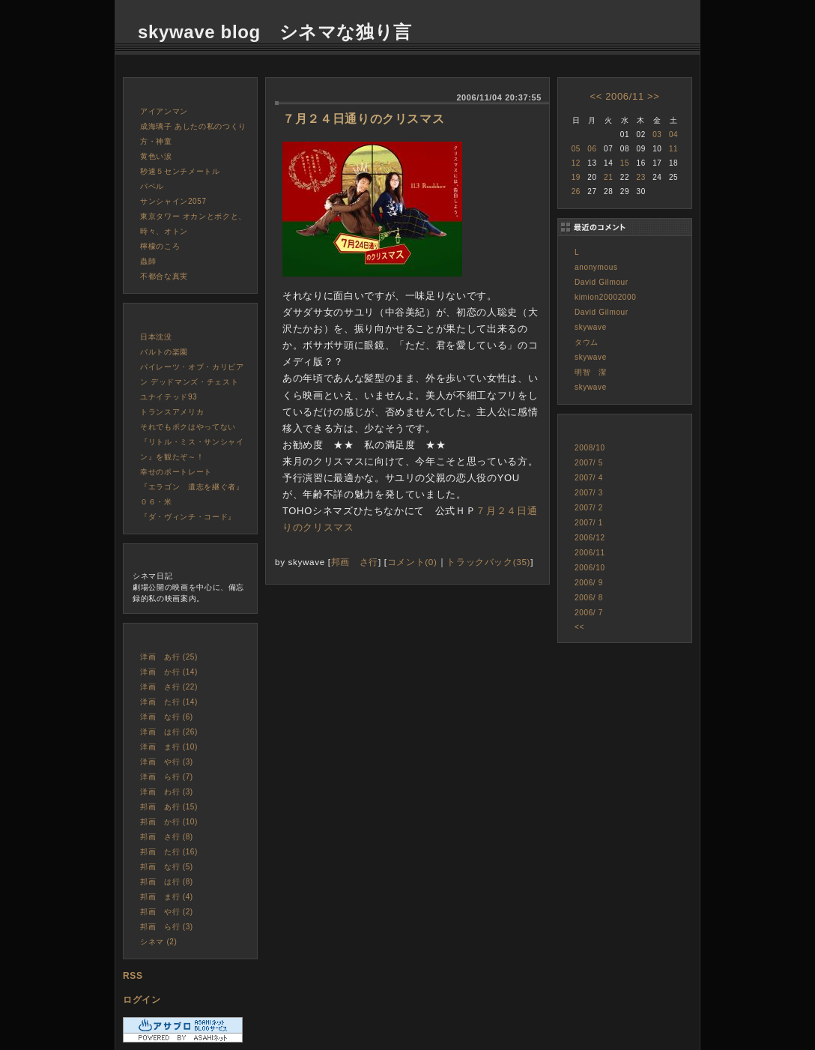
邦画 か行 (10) (169, 822)
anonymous (596, 267)
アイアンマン (164, 111)
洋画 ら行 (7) (166, 777)
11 (673, 149)
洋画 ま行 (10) (169, 747)
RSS (133, 976)
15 (624, 163)
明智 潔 (591, 372)
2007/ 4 (589, 478)
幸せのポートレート (176, 472)
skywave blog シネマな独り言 (275, 32)
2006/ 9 (589, 583)
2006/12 (590, 538)
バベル (152, 186)
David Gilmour (601, 282)
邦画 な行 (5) (166, 867)
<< (596, 96)
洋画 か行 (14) (169, 672)
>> (653, 96)
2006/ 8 (589, 598)
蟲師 (148, 261)
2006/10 (590, 568)
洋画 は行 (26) (169, 732)
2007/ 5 (589, 463)
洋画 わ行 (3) (166, 792)
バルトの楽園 (164, 352)
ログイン (142, 1000)
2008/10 (590, 448)
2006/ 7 (589, 613)
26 (576, 191)
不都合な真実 (164, 276)
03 (656, 134)
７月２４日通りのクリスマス (363, 118)
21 (608, 177)
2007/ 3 (589, 493)
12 (576, 163)
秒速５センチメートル (180, 171)
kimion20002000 (606, 297)
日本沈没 (156, 337)
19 (576, 177)
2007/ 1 (589, 523)
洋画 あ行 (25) (169, 657)
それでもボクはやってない (188, 427)
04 (673, 134)
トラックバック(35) (488, 562)
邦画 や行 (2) (166, 912)
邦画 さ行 (354, 562)
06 (591, 149)
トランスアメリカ (172, 412)
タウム (587, 342)
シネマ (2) (159, 942)
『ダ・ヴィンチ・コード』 (188, 517)
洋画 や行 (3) (166, 762)
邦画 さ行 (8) (166, 837)
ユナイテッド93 (168, 397)
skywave (591, 327)
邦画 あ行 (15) (169, 807)
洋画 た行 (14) (169, 702)
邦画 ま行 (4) (166, 897)
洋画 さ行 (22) (169, 687)
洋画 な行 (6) (166, 717)
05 (576, 149)
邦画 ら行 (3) (166, 927)
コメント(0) (412, 562)
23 (640, 177)
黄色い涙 (156, 156)
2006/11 (624, 96)
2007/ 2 (589, 508)
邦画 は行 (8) (166, 882)
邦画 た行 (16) (169, 852)
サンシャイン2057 (173, 201)
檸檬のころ (160, 246)
